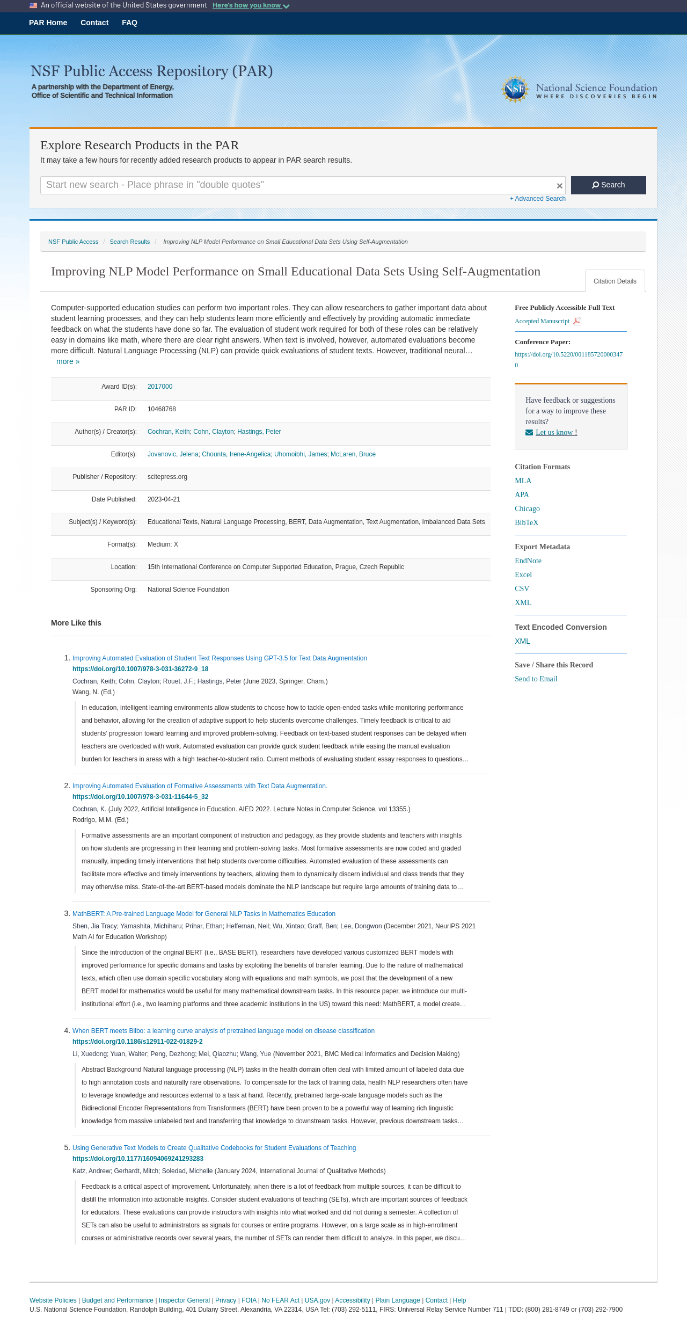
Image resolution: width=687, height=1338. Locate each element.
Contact (94, 22)
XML (523, 603)
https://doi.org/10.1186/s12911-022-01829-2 (139, 1041)
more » (68, 361)
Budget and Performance (118, 1300)
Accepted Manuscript (548, 321)
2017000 (160, 386)
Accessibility (352, 1300)
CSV (522, 589)
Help (459, 1300)
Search (608, 184)
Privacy (225, 1300)
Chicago (527, 509)
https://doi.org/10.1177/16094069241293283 (139, 1158)
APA (522, 495)
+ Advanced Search (538, 198)
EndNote (528, 561)
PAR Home (48, 22)
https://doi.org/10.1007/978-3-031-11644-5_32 (142, 797)
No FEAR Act (280, 1300)
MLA (523, 481)
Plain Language (397, 1300)
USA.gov (317, 1300)
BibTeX (526, 523)
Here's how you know (251, 5)
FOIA (249, 1300)
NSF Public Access (73, 241)
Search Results (129, 241)
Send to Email (536, 679)
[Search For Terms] (303, 185)
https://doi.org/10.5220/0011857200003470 (569, 360)
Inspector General (184, 1300)
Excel (523, 575)
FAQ (129, 22)
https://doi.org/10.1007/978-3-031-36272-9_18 (142, 669)
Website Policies (53, 1300)
